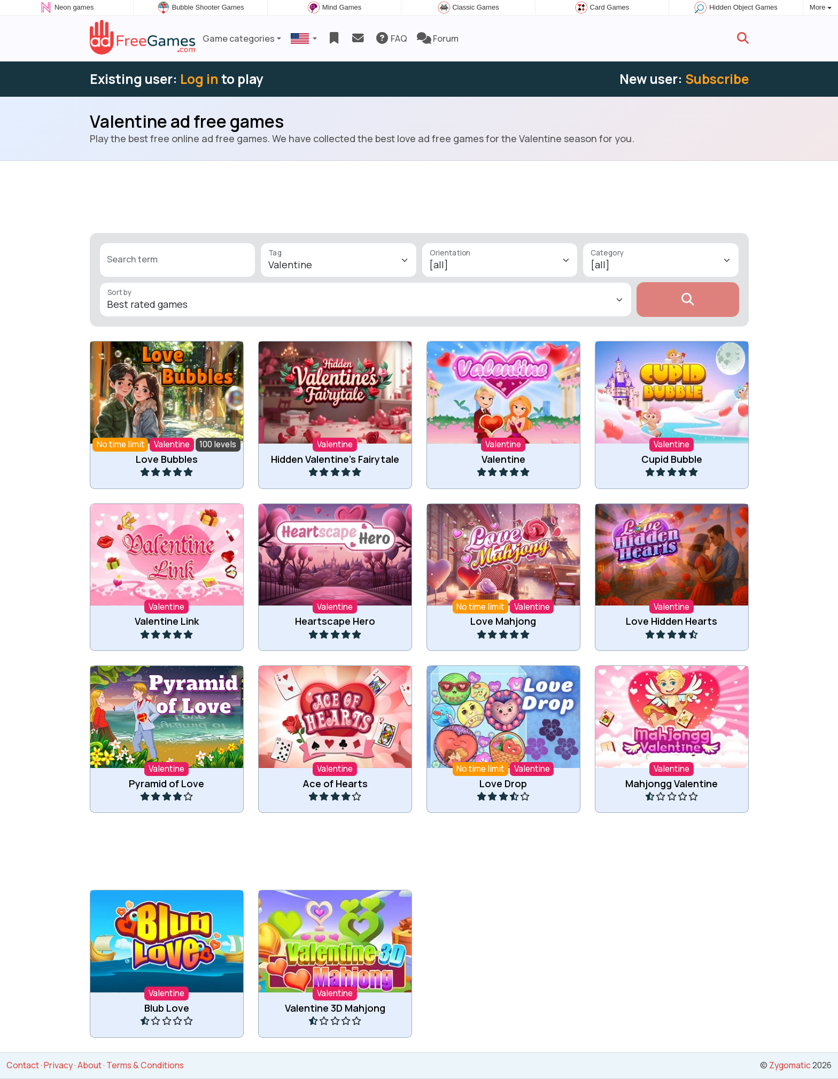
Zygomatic (790, 1065)
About (89, 1065)
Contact (22, 1065)
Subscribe (717, 79)
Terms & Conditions (145, 1065)
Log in (199, 79)
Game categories (239, 38)
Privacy (58, 1065)
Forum (438, 38)
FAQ (391, 38)
